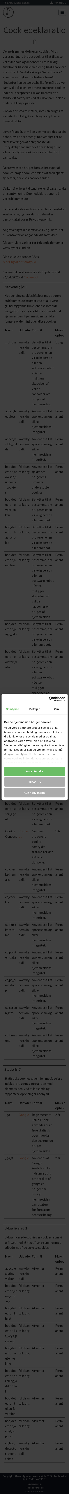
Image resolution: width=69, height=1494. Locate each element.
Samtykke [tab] (12, 709)
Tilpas (35, 781)
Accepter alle (34, 771)
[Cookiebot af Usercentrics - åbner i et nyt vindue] (49, 698)
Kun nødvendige (34, 792)
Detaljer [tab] (34, 709)
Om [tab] (56, 709)
